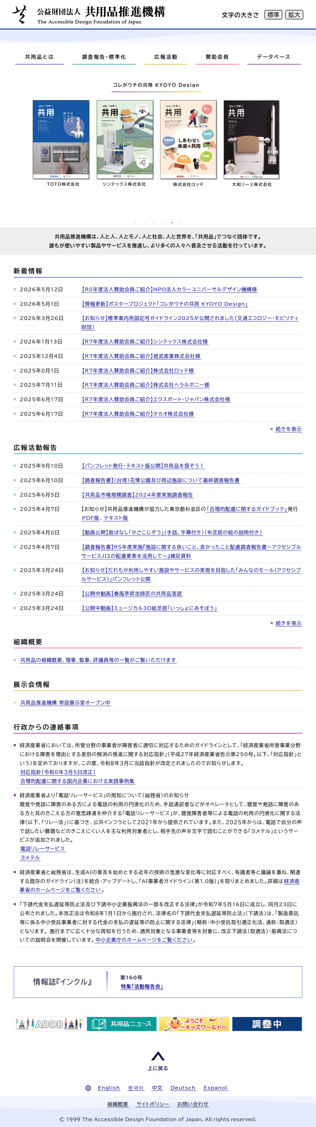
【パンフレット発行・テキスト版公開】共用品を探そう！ (143, 465)
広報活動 (166, 56)
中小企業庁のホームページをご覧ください (144, 939)
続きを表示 (289, 429)
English (109, 1087)
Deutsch (183, 1087)
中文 (157, 1087)
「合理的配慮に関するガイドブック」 (247, 509)
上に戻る (158, 1068)
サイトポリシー (152, 1104)
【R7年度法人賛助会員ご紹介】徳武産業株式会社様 (141, 356)
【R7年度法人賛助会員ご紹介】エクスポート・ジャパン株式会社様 (156, 399)
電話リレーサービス (42, 848)
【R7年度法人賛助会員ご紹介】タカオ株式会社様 (138, 413)
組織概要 (117, 1104)
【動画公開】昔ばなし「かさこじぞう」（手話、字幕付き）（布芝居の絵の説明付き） (172, 532)
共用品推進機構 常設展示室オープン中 (65, 702)
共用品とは (39, 56)
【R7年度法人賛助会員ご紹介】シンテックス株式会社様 (145, 341)
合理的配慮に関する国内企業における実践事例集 (77, 781)
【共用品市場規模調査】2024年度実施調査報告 (137, 494)
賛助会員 (217, 56)
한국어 (136, 1087)
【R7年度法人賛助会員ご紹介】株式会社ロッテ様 (138, 370)
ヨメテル (30, 857)
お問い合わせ (193, 1104)
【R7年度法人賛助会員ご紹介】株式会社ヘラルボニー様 (146, 384)
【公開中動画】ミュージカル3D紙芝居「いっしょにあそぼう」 (149, 608)
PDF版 (90, 517)
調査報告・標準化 (104, 56)
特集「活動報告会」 (142, 986)
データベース (274, 56)
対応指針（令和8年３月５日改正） (58, 772)
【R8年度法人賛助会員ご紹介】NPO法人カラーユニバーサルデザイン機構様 (169, 289)
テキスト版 (116, 517)
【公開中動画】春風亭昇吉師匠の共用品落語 (132, 593)
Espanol (215, 1087)
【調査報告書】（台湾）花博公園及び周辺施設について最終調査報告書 (161, 480)
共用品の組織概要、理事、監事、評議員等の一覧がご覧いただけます (98, 660)
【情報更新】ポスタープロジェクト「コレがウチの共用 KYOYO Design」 (165, 303)
